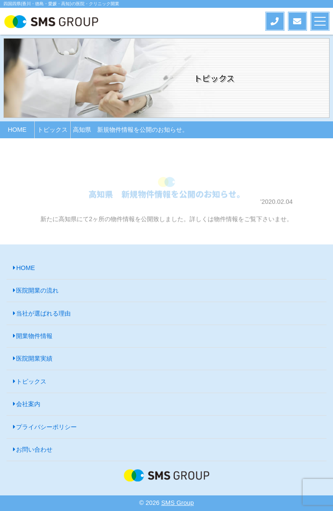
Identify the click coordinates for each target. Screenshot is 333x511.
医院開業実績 (34, 358)
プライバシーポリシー (46, 426)
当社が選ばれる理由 (43, 313)
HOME (25, 267)
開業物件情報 (34, 335)
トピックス (31, 381)
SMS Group (177, 502)
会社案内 (28, 403)
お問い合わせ (34, 449)
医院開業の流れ (37, 290)
